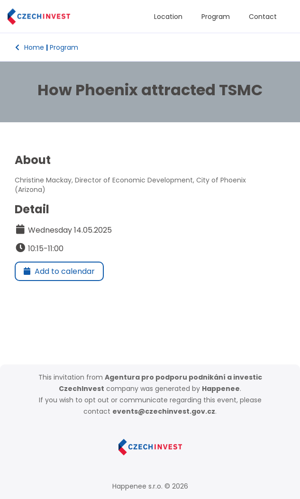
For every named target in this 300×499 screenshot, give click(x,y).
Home (29, 47)
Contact (263, 16)
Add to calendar (59, 271)
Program (215, 16)
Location (168, 16)
